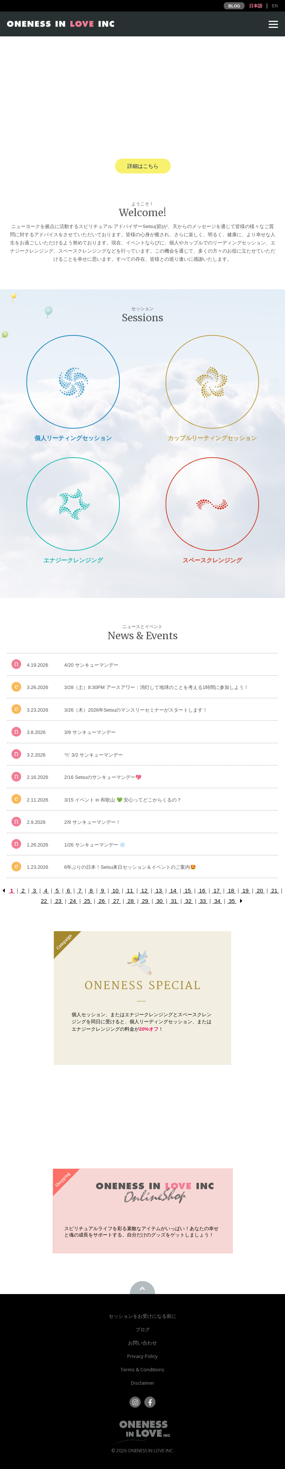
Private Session (73, 381)
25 (87, 901)
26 (102, 901)
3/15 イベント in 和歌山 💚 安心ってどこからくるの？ (122, 800)
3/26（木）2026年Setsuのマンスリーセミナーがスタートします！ (135, 710)
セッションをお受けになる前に (142, 1316)
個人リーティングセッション (73, 438)
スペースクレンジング (212, 560)
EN (275, 6)
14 (173, 890)
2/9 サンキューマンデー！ (92, 822)
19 (245, 890)
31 (173, 901)
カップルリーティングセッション (212, 438)
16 (202, 890)
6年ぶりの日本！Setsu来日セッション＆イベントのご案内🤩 (130, 867)
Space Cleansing (212, 503)
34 (217, 901)
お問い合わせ (142, 1342)
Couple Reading (212, 381)
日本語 (255, 6)
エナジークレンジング (73, 560)
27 (116, 901)
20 (260, 890)
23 (58, 901)
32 (188, 901)
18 (231, 890)
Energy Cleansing (73, 503)
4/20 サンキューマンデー (91, 665)
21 (274, 890)
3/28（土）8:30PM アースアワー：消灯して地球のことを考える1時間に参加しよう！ (156, 687)
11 (129, 890)
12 (144, 890)
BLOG (234, 6)
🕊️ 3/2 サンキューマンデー (93, 755)
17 (216, 890)
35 (231, 901)
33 (202, 901)
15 (187, 890)
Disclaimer (142, 1382)
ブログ (142, 1329)
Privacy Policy (142, 1356)
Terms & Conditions (142, 1369)
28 (130, 901)
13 (158, 890)
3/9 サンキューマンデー (90, 732)
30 (159, 901)
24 (73, 901)
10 (115, 890)
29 (145, 901)
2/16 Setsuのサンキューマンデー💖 (102, 777)
